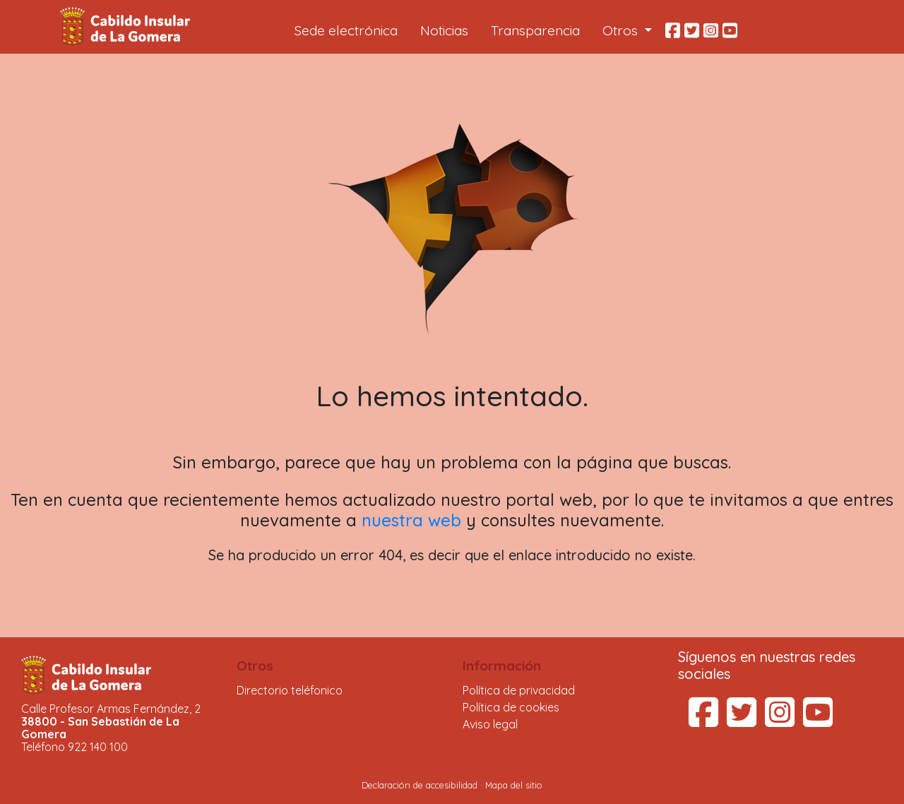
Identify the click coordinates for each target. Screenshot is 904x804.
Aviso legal (490, 724)
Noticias (444, 30)
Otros (255, 665)
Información (502, 665)
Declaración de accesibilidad (419, 785)
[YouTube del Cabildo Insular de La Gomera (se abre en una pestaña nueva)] (818, 721)
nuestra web (411, 520)
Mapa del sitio (513, 785)
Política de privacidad (519, 690)
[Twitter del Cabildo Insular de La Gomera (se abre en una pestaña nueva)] (741, 721)
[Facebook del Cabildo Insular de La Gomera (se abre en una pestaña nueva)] (703, 721)
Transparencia (535, 30)
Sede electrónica (346, 30)
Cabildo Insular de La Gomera (127, 27)
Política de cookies (511, 707)
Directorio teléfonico (290, 690)
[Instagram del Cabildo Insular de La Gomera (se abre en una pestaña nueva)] (780, 721)
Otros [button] (621, 30)
